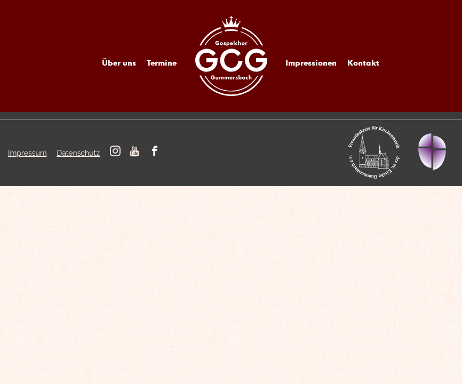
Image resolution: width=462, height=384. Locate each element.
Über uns (119, 62)
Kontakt (363, 62)
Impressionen (311, 62)
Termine (162, 62)
